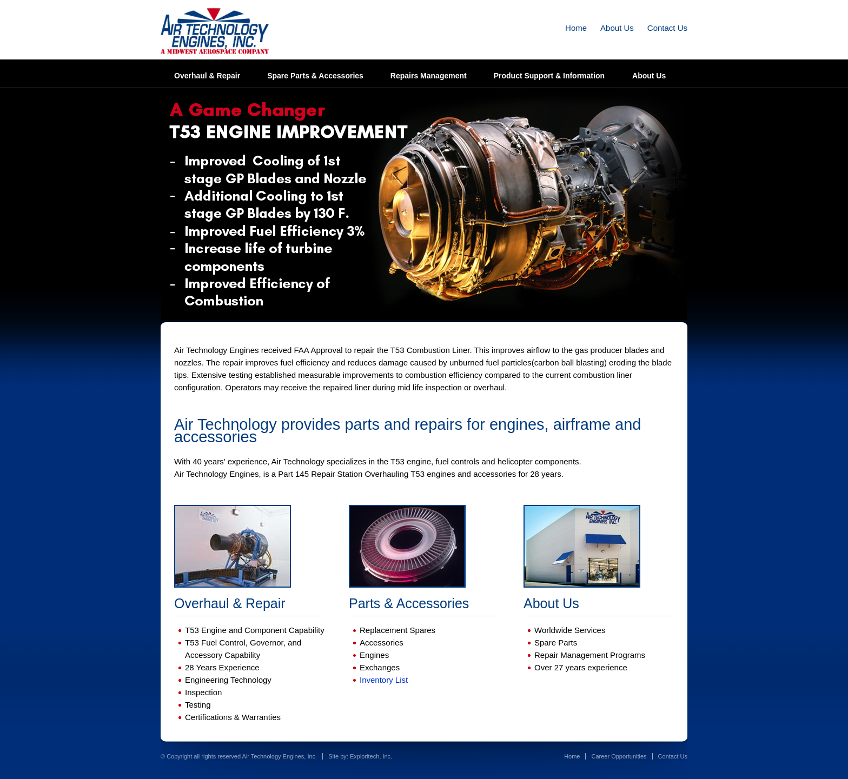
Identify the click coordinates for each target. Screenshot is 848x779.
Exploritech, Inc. (371, 756)
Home (576, 27)
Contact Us (667, 27)
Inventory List (384, 679)
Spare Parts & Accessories (315, 75)
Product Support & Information (549, 75)
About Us (617, 27)
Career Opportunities (618, 756)
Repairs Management (428, 75)
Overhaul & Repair (207, 75)
